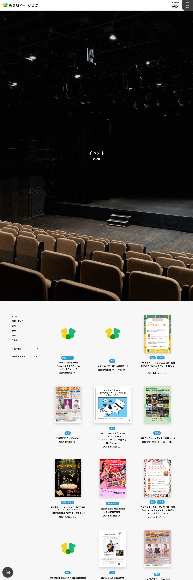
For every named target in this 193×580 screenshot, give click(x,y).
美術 (14, 326)
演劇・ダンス (17, 321)
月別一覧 (7, 572)
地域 (14, 335)
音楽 (14, 331)
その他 (15, 340)
